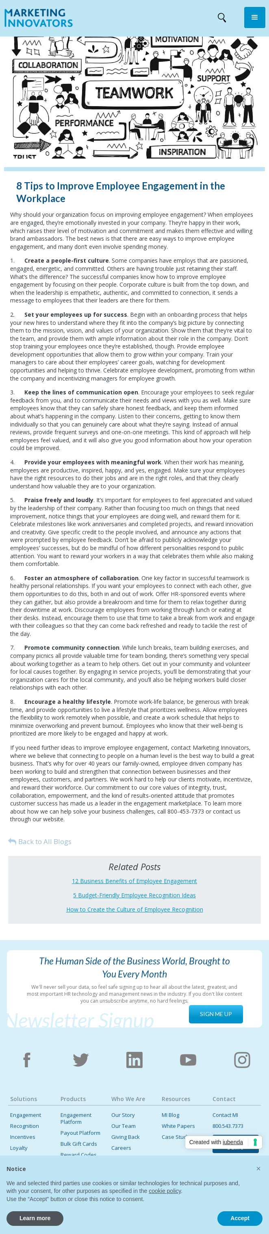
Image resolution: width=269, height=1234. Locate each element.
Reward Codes (79, 1154)
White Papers (178, 1126)
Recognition (24, 1126)
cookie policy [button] (165, 1191)
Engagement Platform (76, 1118)
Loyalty (19, 1148)
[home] (36, 19)
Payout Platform (80, 1133)
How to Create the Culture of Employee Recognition (134, 909)
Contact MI (225, 1115)
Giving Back (125, 1137)
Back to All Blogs (45, 841)
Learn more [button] (35, 1218)
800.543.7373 (228, 1126)
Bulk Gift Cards (79, 1143)
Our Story (123, 1115)
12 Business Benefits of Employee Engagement (134, 881)
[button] (254, 17)
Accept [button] (239, 1218)
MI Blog (170, 1115)
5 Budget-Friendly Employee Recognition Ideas (134, 895)
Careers (121, 1148)
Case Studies (178, 1137)
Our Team (123, 1126)
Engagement (25, 1115)
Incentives (22, 1137)
